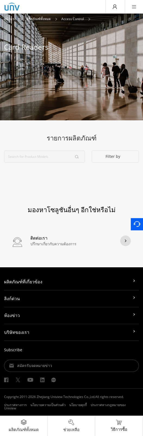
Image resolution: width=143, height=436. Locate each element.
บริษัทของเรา (16, 332)
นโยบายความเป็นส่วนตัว (48, 405)
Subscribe (13, 349)
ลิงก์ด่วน (12, 299)
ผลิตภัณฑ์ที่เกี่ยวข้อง (23, 282)
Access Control (72, 19)
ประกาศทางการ (15, 405)
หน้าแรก (10, 19)
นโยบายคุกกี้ (78, 405)
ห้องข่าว (12, 315)
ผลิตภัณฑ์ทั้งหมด (39, 19)
